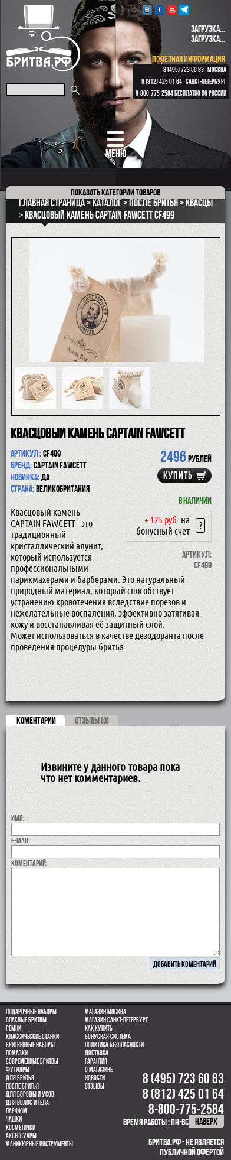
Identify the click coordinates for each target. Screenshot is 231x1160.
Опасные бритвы (26, 1020)
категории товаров (115, 192)
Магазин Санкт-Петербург (116, 1020)
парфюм (16, 1111)
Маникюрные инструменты (39, 1144)
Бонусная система (108, 1036)
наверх (206, 1121)
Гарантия (96, 1061)
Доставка (96, 1053)
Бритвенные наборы (30, 1045)
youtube (172, 10)
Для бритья (20, 1078)
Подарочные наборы (31, 1012)
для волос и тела (27, 1103)
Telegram (184, 10)
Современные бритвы (32, 1061)
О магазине (99, 1069)
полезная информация (188, 59)
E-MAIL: (21, 840)
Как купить (99, 1028)
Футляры (17, 1069)
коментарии (36, 720)
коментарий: (29, 863)
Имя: (18, 818)
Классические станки (32, 1036)
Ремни (13, 1028)
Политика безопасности (114, 1045)
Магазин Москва (105, 1012)
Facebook (159, 10)
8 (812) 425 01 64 (161, 81)
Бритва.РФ (43, 38)
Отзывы (94, 1086)
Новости (95, 1078)
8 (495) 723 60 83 (183, 70)
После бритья (22, 1086)
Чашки (14, 1119)
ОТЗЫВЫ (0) (92, 720)
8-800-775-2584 (154, 93)
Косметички (20, 1127)
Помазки (17, 1053)
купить (178, 475)
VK (147, 10)
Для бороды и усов (30, 1094)
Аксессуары (21, 1136)
